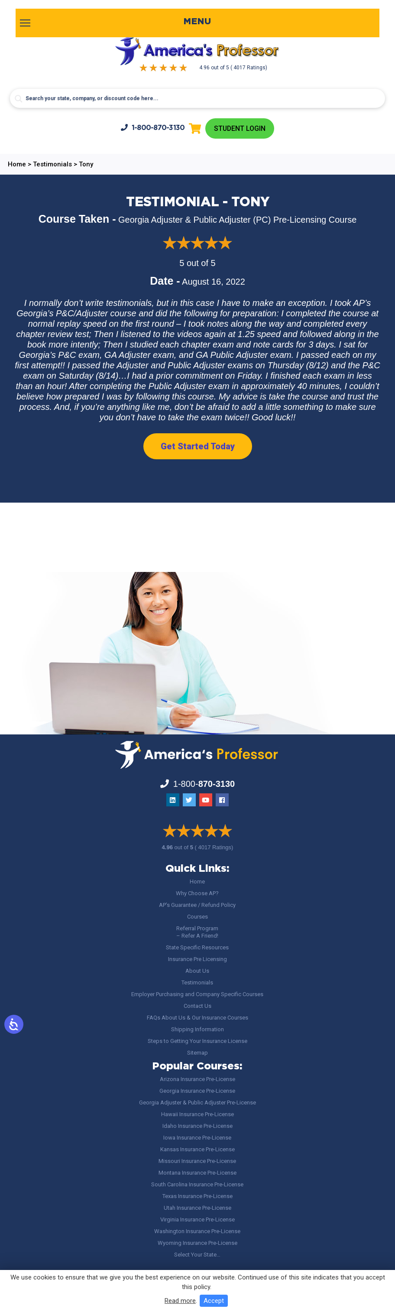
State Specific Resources (197, 947)
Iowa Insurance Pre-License (197, 1137)
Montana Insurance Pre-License (197, 1172)
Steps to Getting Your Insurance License (197, 1041)
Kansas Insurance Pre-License (197, 1149)
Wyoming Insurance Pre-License (197, 1243)
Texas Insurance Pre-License (197, 1196)
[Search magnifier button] (19, 99)
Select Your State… (197, 1254)
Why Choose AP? (197, 893)
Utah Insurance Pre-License (197, 1208)
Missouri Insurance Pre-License (197, 1161)
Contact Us (197, 1006)
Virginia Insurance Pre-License (197, 1219)
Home (197, 881)
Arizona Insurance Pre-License (197, 1079)
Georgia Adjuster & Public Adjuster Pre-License (197, 1102)
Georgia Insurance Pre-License (197, 1091)
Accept (214, 1301)
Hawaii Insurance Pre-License (197, 1114)
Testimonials (197, 982)
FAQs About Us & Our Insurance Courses (197, 1017)
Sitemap (197, 1052)
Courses (197, 916)
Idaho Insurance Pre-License (197, 1126)
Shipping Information (197, 1029)
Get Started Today (198, 446)
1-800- (152, 127)
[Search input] (197, 98)
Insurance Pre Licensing (197, 959)
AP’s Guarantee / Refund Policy (197, 905)
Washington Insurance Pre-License (197, 1231)
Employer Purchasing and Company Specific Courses (197, 994)
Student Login (240, 128)
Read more (180, 1301)
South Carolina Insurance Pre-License (197, 1184)
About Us (197, 971)
